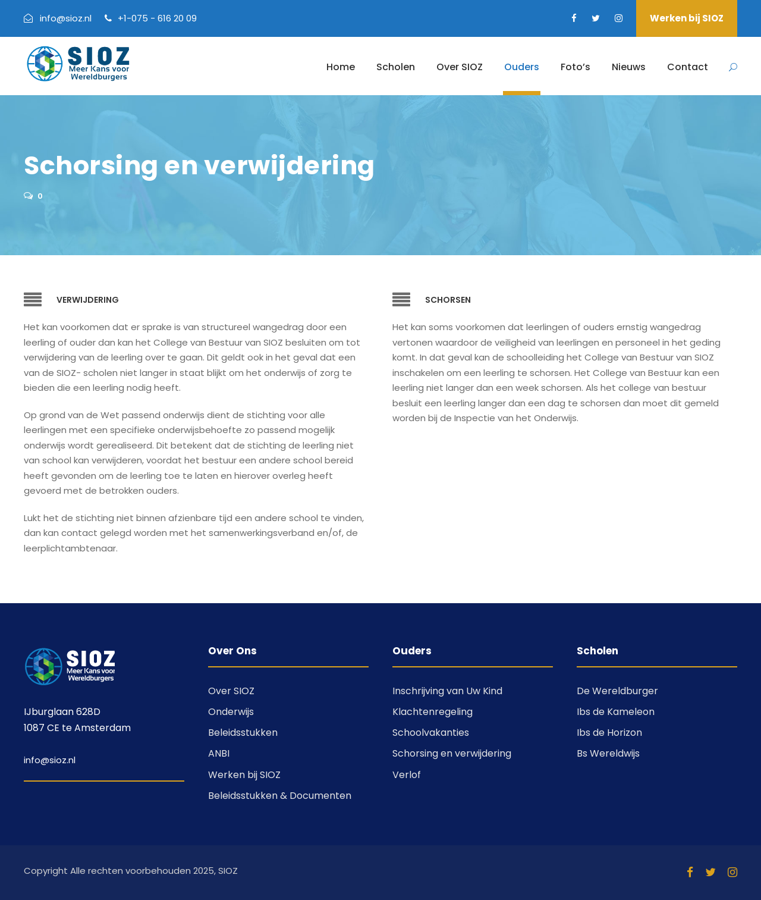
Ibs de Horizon (609, 732)
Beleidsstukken (243, 732)
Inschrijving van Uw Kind (447, 691)
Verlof (406, 775)
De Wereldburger (617, 691)
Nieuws (629, 67)
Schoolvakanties (430, 732)
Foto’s (575, 67)
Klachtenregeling (432, 712)
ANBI (218, 753)
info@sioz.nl (50, 760)
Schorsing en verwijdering (451, 753)
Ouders (521, 67)
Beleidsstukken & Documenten (279, 795)
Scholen (395, 67)
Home (340, 67)
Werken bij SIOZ (687, 18)
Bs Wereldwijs (608, 753)
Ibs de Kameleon (616, 712)
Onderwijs (231, 712)
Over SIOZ (459, 67)
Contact (687, 67)
